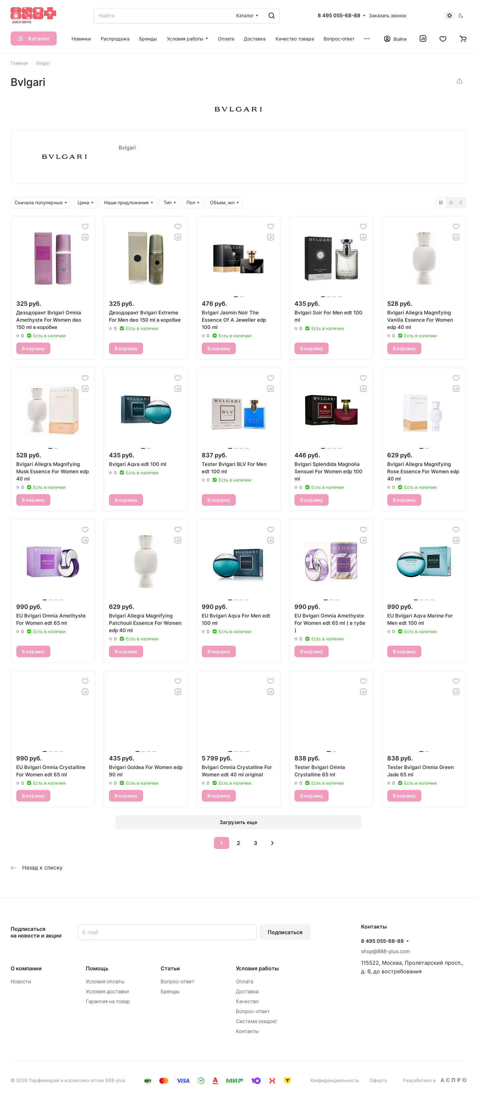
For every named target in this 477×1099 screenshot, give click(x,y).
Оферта (378, 1080)
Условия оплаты (105, 981)
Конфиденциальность (334, 1080)
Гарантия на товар (108, 1001)
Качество (247, 1001)
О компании (26, 968)
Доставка (247, 991)
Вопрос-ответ (177, 981)
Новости (21, 981)
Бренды (170, 991)
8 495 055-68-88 (339, 16)
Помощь (97, 968)
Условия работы (257, 968)
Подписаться (285, 932)
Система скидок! (256, 1021)
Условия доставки (107, 991)
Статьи (170, 968)
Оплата (244, 981)
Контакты (247, 1031)
